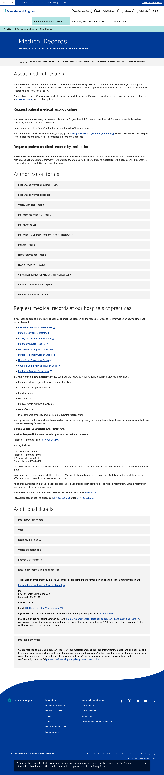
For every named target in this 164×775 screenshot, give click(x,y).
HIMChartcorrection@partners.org (42, 608)
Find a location (144, 11)
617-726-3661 (49, 439)
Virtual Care (122, 21)
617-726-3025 (84, 498)
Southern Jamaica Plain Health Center (37, 365)
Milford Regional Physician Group (35, 354)
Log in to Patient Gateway (105, 11)
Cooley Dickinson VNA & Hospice (34, 338)
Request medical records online (41, 62)
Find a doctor (128, 11)
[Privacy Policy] (99, 766)
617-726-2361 (23, 99)
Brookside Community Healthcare (35, 327)
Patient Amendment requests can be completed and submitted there (101, 619)
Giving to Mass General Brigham (152, 3)
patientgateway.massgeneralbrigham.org (90, 133)
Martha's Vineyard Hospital (31, 344)
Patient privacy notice (136, 62)
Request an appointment (82, 11)
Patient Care (8, 3)
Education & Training (49, 3)
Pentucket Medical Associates (33, 371)
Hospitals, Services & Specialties (90, 21)
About (66, 3)
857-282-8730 (60, 498)
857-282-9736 (106, 613)
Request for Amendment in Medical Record (40, 585)
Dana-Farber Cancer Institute (32, 333)
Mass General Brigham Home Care (35, 349)
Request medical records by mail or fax (73, 62)
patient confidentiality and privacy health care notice (72, 659)
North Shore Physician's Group (33, 360)
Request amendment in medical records (108, 62)
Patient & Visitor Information (50, 21)
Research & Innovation (27, 3)
